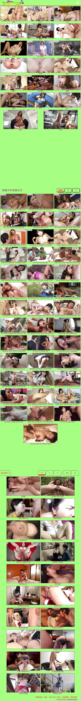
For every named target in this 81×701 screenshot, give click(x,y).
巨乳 (40, 31)
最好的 (61, 190)
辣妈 (14, 14)
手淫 (40, 101)
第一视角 (40, 49)
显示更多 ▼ (5, 473)
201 (67, 473)
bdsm (14, 83)
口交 (67, 14)
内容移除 (65, 697)
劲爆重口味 (67, 49)
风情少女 (14, 31)
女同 (61, 120)
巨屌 (20, 120)
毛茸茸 (67, 31)
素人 (67, 101)
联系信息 (39, 697)
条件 (45, 697)
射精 (40, 66)
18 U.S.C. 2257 (54, 697)
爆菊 (14, 101)
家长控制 (73, 697)
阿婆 (67, 66)
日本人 (40, 14)
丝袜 (14, 49)
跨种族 (14, 66)
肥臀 (67, 83)
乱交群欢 (40, 83)
